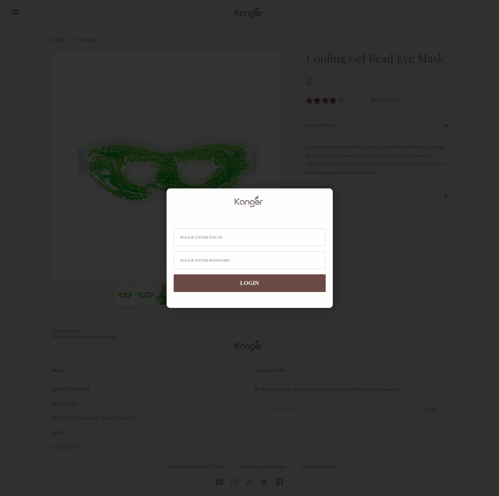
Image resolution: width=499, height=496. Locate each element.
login (249, 283)
